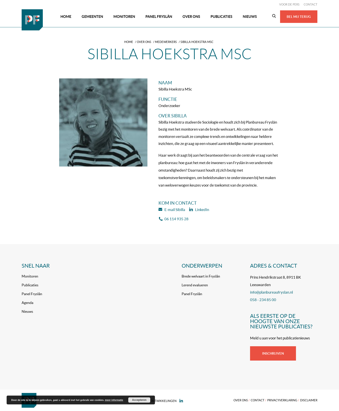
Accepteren (139, 400)
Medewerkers (166, 42)
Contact (310, 4)
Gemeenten (92, 17)
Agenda (27, 303)
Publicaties (221, 17)
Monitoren (124, 17)
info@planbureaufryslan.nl (271, 292)
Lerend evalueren (195, 285)
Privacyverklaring (282, 400)
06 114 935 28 (173, 219)
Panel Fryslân (158, 17)
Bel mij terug (299, 17)
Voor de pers (289, 4)
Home (65, 17)
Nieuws (250, 17)
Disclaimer (308, 400)
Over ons (191, 17)
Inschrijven (273, 353)
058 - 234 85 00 (263, 300)
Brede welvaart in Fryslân (201, 276)
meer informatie (114, 400)
